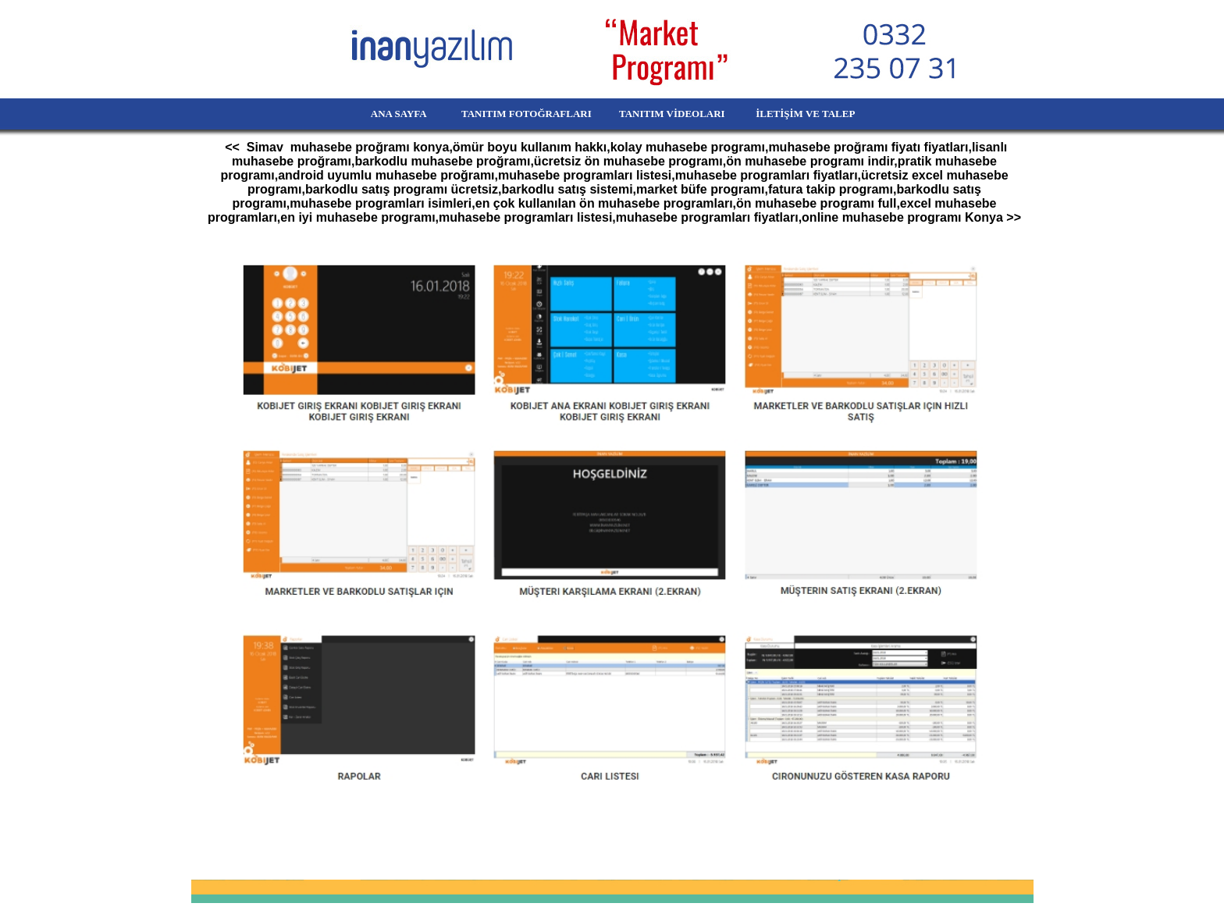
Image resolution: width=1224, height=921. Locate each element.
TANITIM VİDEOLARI (673, 113)
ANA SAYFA (372, 113)
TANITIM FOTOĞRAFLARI (517, 113)
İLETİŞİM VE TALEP (828, 113)
